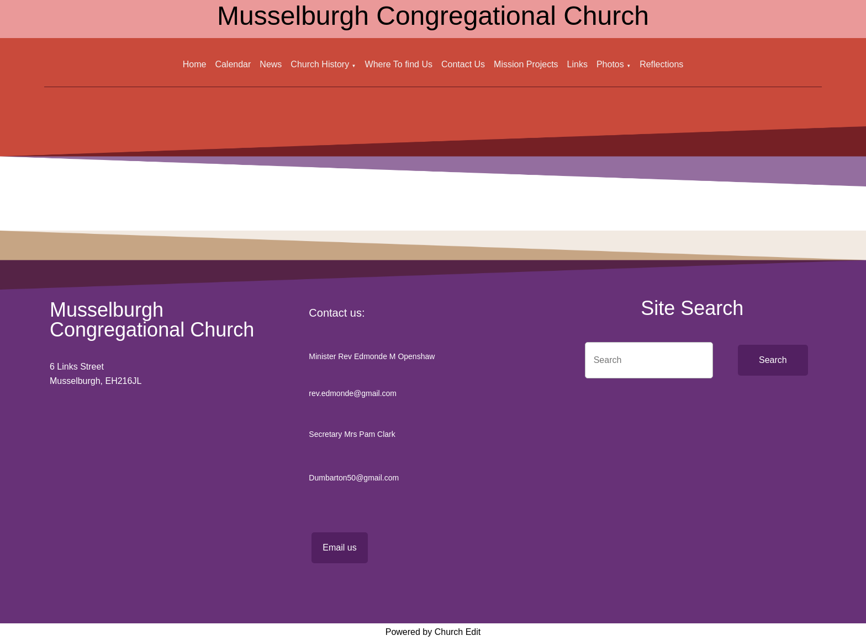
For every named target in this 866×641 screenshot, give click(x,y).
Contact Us (463, 64)
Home (195, 64)
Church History (320, 64)
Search (773, 360)
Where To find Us (398, 64)
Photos (610, 64)
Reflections (661, 64)
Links (577, 64)
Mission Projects (526, 64)
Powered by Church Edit (433, 632)
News (271, 64)
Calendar (233, 64)
